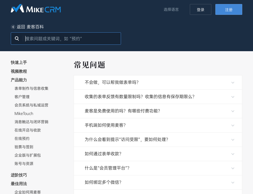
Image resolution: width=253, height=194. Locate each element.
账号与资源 (24, 163)
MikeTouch (24, 113)
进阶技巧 (19, 175)
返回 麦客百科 (27, 27)
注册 (229, 9)
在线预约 (22, 138)
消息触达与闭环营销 (31, 121)
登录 (200, 9)
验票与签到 (24, 146)
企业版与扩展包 (28, 155)
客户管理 (22, 96)
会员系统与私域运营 (31, 105)
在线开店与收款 (28, 130)
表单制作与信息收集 (31, 88)
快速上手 (19, 62)
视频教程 (19, 71)
